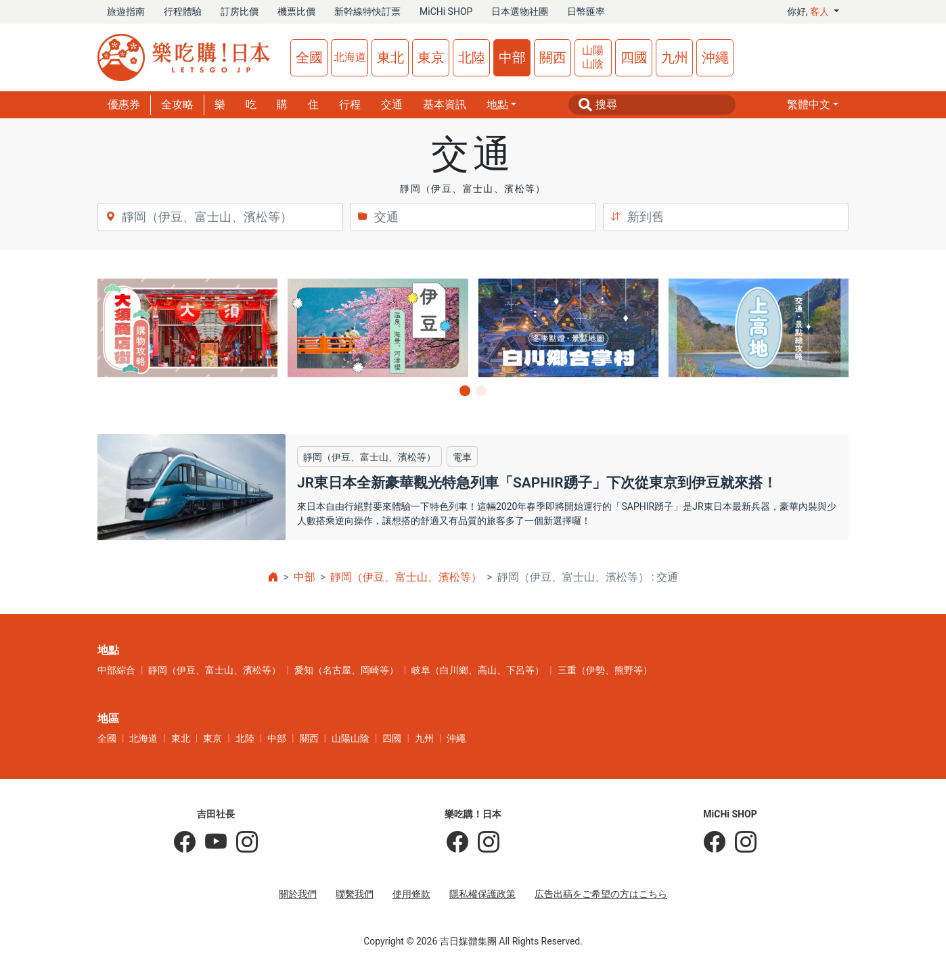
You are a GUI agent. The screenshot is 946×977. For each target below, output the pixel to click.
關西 (552, 57)
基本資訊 (444, 104)
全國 (309, 57)
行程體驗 (183, 11)
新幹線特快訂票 (367, 11)
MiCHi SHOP (446, 11)
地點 (497, 104)
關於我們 (298, 893)
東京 (431, 57)
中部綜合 (116, 670)
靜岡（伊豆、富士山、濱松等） (406, 577)
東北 (390, 57)
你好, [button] (809, 11)
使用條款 (411, 893)
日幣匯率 (586, 11)
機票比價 (296, 11)
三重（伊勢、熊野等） (605, 670)
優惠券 (124, 104)
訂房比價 (239, 11)
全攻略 (177, 104)
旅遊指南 (126, 11)
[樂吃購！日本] (457, 842)
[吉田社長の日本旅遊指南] (185, 842)
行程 (350, 104)
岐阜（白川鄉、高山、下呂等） (477, 670)
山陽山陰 (593, 57)
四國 (634, 57)
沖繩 (715, 57)
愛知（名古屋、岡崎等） (346, 670)
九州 (674, 57)
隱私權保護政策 (482, 893)
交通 (392, 104)
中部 (512, 57)
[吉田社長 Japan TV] (211, 842)
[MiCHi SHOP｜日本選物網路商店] (741, 842)
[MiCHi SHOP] (714, 842)
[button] (813, 105)
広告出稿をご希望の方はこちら (601, 893)
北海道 (350, 57)
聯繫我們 (355, 893)
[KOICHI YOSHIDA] (242, 842)
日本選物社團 (519, 11)
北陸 (471, 57)
